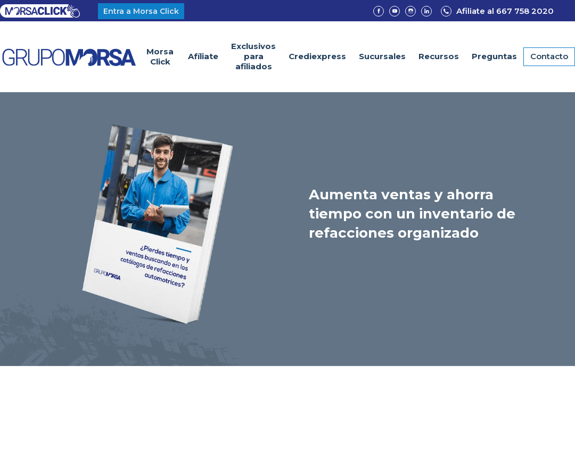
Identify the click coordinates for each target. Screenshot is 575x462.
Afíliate (203, 56)
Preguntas (494, 56)
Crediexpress (317, 56)
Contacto (549, 56)
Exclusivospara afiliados (253, 56)
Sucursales (382, 56)
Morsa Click (160, 56)
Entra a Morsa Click (141, 11)
